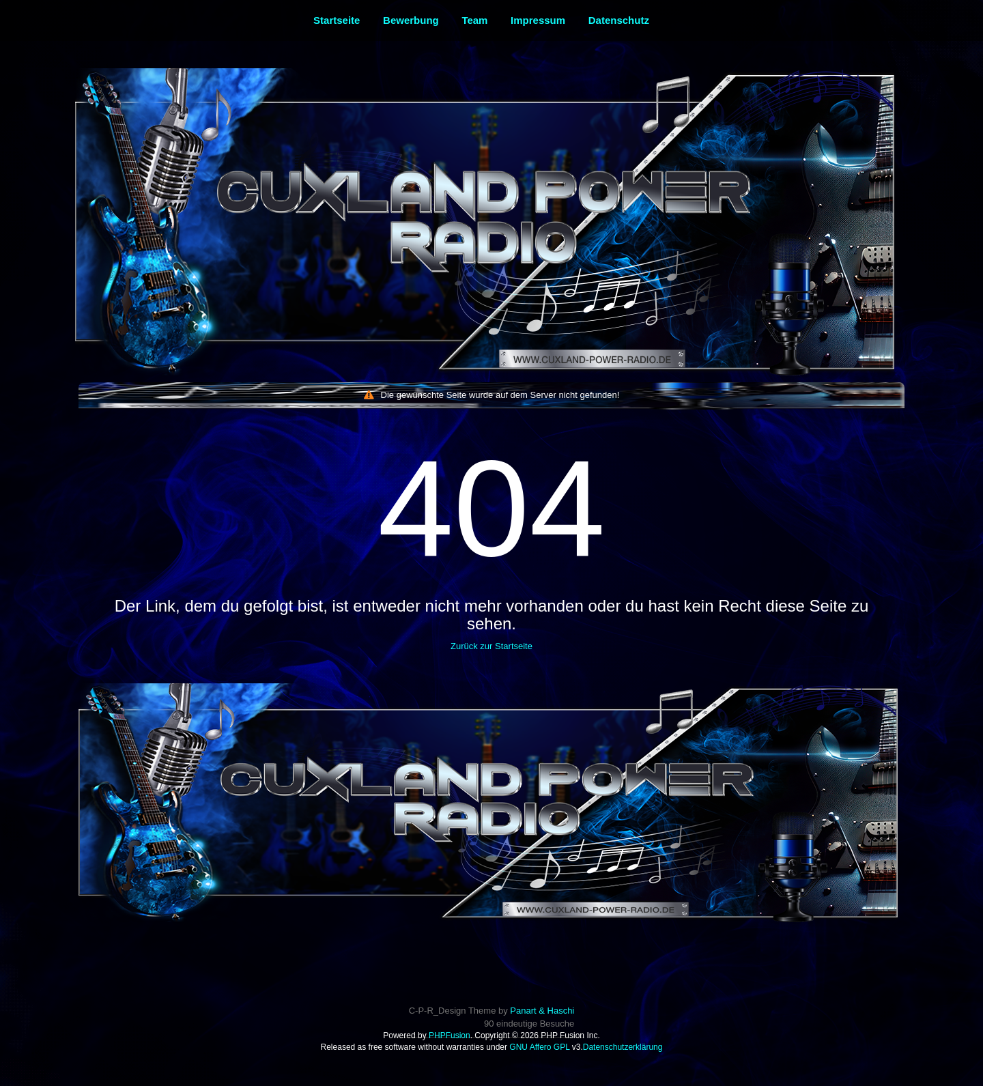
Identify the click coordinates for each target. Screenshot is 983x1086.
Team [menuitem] (474, 20)
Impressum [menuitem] (538, 20)
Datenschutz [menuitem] (618, 20)
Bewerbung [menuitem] (411, 20)
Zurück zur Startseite (491, 646)
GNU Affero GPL (539, 1047)
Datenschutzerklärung (623, 1047)
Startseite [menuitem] (336, 20)
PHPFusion (449, 1035)
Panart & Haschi (542, 1010)
